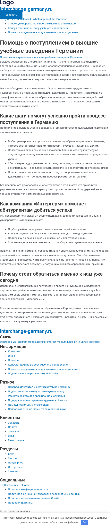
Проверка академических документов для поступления (43, 32)
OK (84, 522)
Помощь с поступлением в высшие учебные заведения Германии (41, 57)
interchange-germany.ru (26, 9)
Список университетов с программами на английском (42, 23)
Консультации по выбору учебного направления (38, 28)
